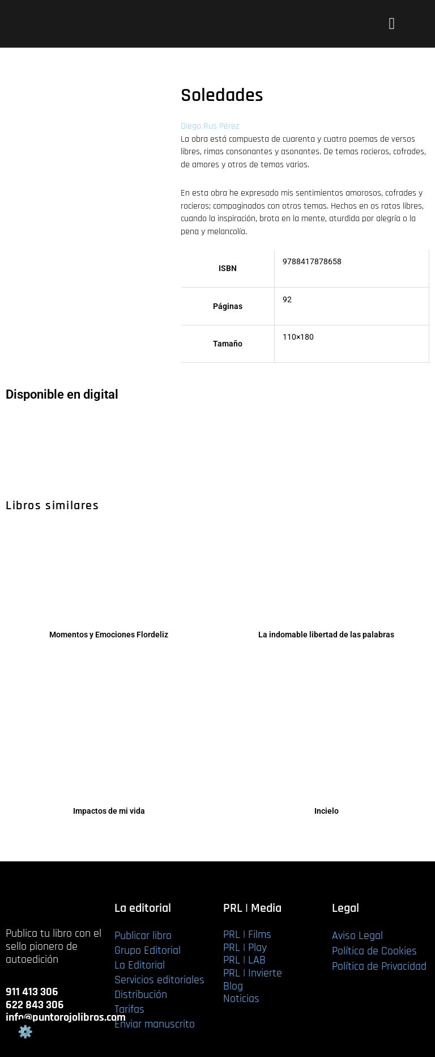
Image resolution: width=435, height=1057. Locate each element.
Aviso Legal (357, 935)
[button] (392, 23)
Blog (233, 986)
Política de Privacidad (379, 966)
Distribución (140, 994)
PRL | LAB (244, 960)
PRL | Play (245, 947)
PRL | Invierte (252, 973)
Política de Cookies (374, 951)
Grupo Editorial (147, 950)
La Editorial (139, 965)
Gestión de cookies (25, 1032)
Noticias (241, 998)
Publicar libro (143, 935)
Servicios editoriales (159, 980)
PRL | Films (247, 934)
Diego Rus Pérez (210, 126)
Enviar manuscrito (154, 1024)
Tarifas (129, 1009)
